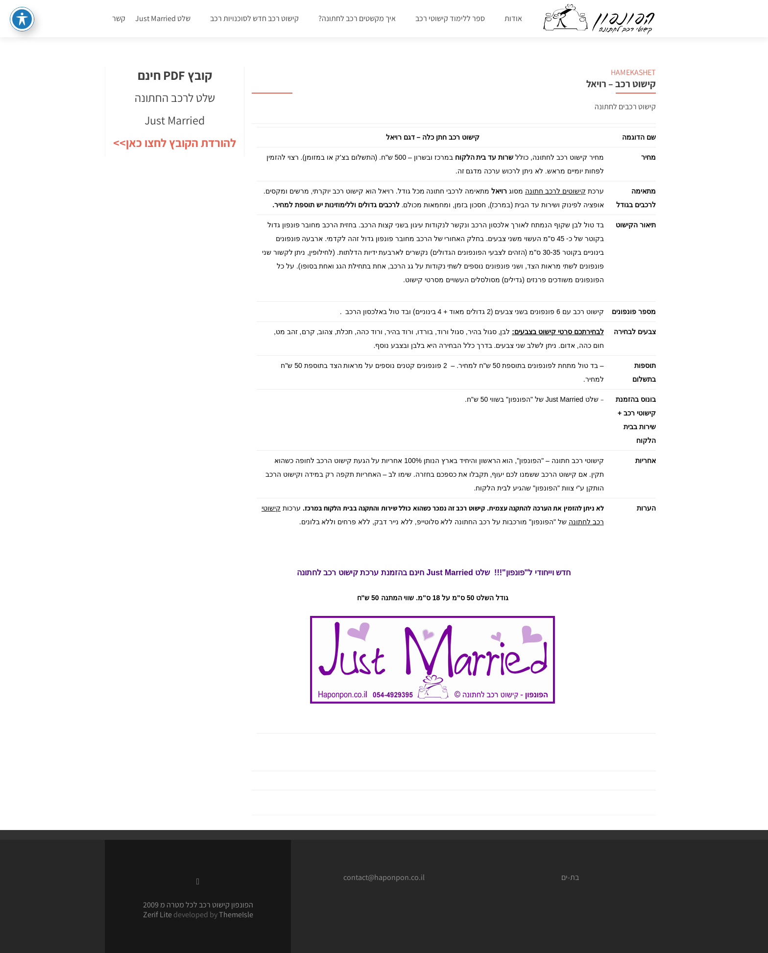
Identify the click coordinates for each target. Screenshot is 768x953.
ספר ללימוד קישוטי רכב (450, 18)
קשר (118, 18)
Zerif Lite (158, 914)
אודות (513, 18)
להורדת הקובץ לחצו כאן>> (174, 142)
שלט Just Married (163, 18)
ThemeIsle (236, 914)
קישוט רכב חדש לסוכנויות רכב (254, 18)
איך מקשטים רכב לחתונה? (357, 18)
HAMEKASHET (633, 72)
